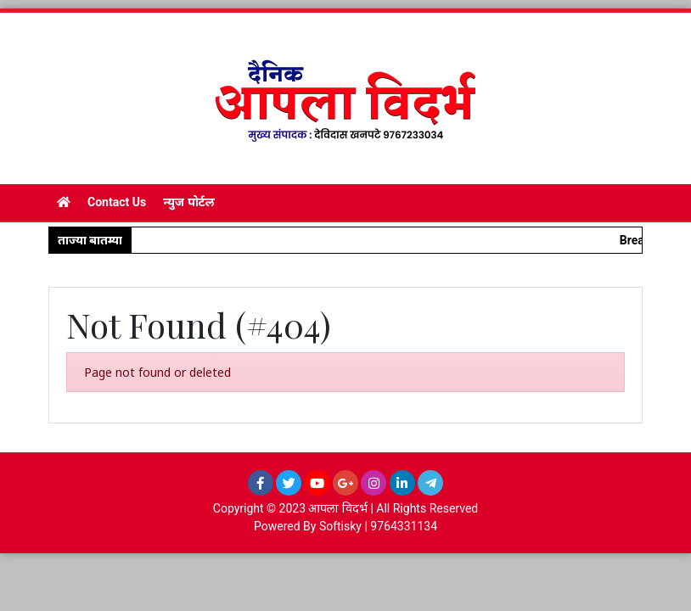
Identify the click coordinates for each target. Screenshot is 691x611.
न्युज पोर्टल (188, 202)
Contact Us (116, 202)
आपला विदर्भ (337, 508)
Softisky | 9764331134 (378, 526)
